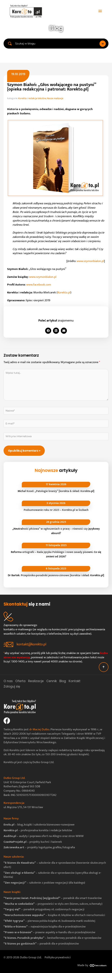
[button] (48, 331)
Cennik (51, 681)
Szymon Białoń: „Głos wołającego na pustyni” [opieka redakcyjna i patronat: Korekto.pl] (51, 87)
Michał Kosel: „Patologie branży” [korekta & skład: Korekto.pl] (56, 491)
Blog (62, 681)
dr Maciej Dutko (39, 729)
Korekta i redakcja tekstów (32, 98)
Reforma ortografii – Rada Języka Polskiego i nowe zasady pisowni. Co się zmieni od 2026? (56, 554)
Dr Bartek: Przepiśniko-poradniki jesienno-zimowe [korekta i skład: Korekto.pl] (56, 575)
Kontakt (74, 681)
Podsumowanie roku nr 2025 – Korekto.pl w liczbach (56, 510)
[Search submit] (103, 44)
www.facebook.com (38, 284)
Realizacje (36, 681)
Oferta (20, 681)
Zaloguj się (12, 686)
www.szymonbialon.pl (90, 261)
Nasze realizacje (55, 98)
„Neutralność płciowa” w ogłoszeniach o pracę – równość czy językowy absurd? (56, 531)
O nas (8, 681)
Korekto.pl (63, 292)
